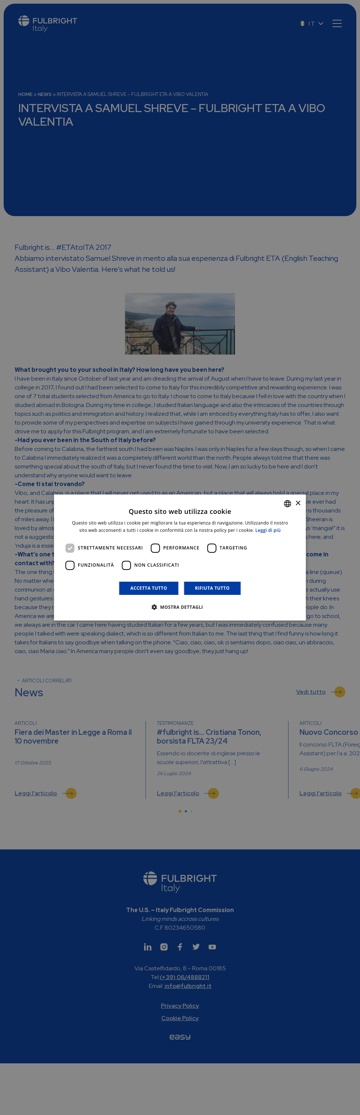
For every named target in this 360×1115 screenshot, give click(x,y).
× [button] (298, 503)
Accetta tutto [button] (149, 588)
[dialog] (180, 557)
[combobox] (287, 503)
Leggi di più (268, 530)
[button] (180, 607)
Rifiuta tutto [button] (212, 588)
